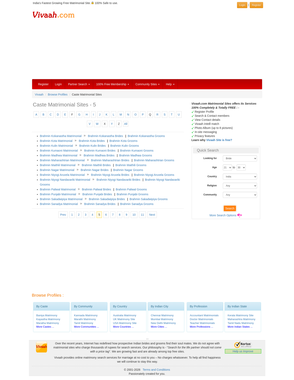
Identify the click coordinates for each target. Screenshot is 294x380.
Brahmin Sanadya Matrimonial (59, 204)
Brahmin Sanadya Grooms (137, 204)
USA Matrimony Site (125, 323)
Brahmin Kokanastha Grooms (146, 136)
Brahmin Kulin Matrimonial (56, 145)
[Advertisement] (147, 48)
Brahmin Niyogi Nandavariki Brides (118, 179)
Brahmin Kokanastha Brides (105, 136)
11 (142, 214)
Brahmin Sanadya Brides (99, 204)
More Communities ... (86, 326)
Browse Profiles (57, 94)
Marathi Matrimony (85, 319)
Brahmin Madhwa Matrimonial (58, 155)
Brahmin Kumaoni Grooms (137, 150)
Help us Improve (243, 351)
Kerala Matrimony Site (241, 315)
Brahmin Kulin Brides (92, 145)
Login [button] (242, 5)
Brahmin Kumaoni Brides (99, 150)
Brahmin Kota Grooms (124, 140)
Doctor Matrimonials (201, 319)
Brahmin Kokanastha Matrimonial (61, 136)
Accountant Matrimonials (204, 315)
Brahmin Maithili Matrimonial (58, 165)
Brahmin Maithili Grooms (130, 165)
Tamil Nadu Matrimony (241, 323)
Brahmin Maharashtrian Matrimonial (62, 160)
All (125, 123)
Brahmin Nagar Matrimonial (57, 170)
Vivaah (39, 94)
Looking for (210, 158)
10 (134, 214)
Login (58, 84)
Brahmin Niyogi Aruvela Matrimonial (62, 174)
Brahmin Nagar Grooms (128, 170)
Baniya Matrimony (46, 315)
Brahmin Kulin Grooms (124, 145)
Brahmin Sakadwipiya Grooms (149, 199)
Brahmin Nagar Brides (95, 170)
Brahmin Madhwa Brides (99, 155)
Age (214, 167)
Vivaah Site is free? (219, 140)
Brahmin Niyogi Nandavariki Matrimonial (65, 179)
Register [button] (256, 5)
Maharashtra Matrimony (241, 319)
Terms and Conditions (156, 369)
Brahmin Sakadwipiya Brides (107, 199)
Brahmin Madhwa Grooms (135, 155)
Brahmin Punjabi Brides (97, 194)
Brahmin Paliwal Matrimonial (58, 189)
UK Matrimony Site (124, 319)
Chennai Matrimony (162, 315)
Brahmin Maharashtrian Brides (110, 160)
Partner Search (79, 84)
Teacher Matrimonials (202, 323)
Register (43, 84)
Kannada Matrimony (86, 315)
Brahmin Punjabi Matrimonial (58, 194)
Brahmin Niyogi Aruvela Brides (110, 174)
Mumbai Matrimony (162, 319)
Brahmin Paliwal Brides (96, 189)
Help (170, 84)
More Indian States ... (240, 326)
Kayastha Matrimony (48, 319)
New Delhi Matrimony (163, 323)
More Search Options (223, 215)
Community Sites (147, 84)
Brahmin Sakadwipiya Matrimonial (61, 199)
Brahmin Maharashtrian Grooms (154, 160)
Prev (63, 214)
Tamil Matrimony (83, 323)
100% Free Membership (112, 84)
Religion (212, 185)
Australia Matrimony (124, 315)
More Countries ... (123, 326)
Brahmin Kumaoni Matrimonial (59, 150)
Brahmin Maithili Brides (96, 165)
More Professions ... (201, 326)
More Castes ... (45, 326)
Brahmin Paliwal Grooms (131, 189)
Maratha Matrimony (47, 323)
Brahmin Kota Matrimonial (56, 140)
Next (152, 214)
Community (210, 194)
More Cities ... (159, 326)
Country (212, 176)
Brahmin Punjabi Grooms (132, 194)
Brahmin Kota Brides (92, 140)
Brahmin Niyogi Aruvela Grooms (154, 174)
